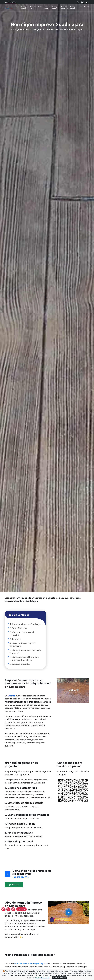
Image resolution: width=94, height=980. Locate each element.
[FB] (78, 2)
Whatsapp (14, 885)
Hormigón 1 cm (33, 8)
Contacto (87, 7)
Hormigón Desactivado (64, 8)
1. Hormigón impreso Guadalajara (26, 624)
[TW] (87, 2)
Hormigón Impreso (24, 8)
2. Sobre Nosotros (18, 628)
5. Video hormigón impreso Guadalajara (23, 644)
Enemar (11, 695)
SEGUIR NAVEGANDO (59, 978)
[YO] (82, 2)
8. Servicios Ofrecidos (20, 663)
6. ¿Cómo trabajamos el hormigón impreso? (26, 651)
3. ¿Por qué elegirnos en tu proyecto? (22, 633)
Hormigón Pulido (47, 8)
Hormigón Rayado (73, 8)
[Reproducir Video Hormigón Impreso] (68, 912)
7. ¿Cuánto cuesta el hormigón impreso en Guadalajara (24, 658)
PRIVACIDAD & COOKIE (42, 978)
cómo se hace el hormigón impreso (31, 963)
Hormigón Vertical (55, 8)
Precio (40, 7)
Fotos (80, 7)
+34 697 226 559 (20, 877)
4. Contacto (15, 639)
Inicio (17, 7)
